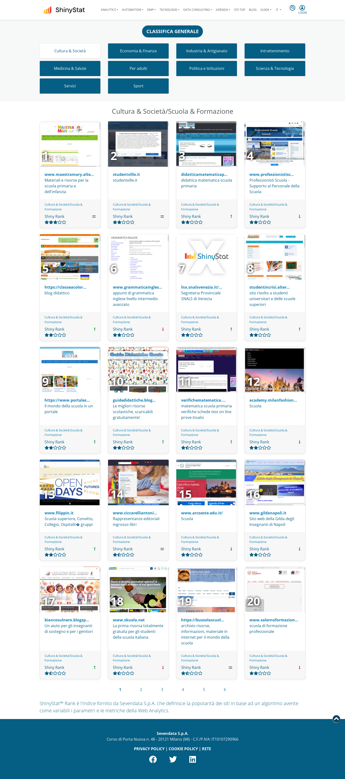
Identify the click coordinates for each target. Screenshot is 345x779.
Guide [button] (264, 10)
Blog (253, 10)
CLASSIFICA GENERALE (172, 31)
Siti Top (239, 10)
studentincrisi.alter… (269, 287)
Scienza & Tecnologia (275, 68)
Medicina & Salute (70, 68)
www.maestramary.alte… (69, 174)
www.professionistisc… (271, 174)
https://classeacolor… (65, 287)
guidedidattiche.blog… (134, 400)
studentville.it (126, 174)
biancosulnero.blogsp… (67, 620)
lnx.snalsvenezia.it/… (201, 287)
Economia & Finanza (138, 51)
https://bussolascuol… (202, 620)
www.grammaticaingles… (137, 287)
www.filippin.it (59, 513)
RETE (206, 748)
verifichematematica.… (203, 400)
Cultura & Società (70, 51)
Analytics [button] (108, 10)
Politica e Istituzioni (206, 68)
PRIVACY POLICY (149, 748)
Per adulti (138, 68)
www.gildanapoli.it (267, 513)
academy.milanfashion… (273, 400)
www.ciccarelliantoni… (135, 513)
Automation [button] (131, 10)
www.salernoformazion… (273, 620)
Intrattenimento (274, 51)
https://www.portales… (67, 400)
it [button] (277, 10)
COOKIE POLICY (183, 748)
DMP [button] (150, 10)
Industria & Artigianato (206, 51)
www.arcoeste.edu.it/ (202, 513)
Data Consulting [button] (196, 10)
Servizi (70, 86)
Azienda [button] (222, 10)
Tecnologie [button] (168, 10)
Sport (138, 86)
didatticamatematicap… (204, 174)
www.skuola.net (129, 620)
